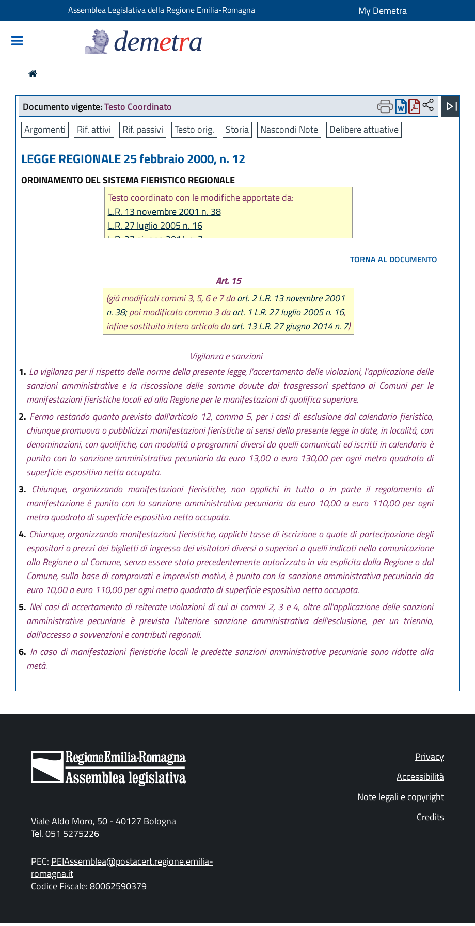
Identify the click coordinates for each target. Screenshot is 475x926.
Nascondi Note (289, 129)
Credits (430, 817)
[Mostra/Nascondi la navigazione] (17, 41)
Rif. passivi (142, 129)
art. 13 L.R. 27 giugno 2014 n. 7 (290, 326)
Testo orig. (194, 129)
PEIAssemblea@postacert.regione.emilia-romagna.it (122, 867)
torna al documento (393, 259)
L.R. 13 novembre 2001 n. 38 (164, 211)
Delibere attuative (364, 129)
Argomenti (45, 129)
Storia (237, 129)
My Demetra (382, 11)
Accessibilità (420, 777)
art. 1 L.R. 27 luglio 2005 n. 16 (288, 312)
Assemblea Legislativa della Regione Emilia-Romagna (161, 10)
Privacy (429, 756)
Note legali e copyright (400, 797)
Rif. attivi (94, 129)
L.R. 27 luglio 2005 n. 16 (155, 225)
